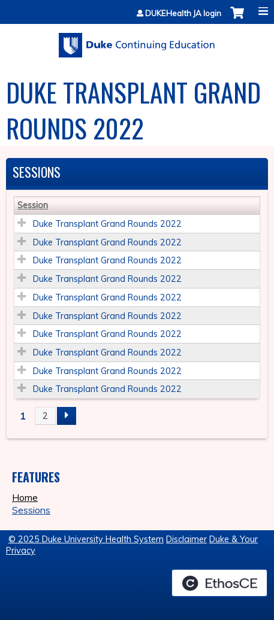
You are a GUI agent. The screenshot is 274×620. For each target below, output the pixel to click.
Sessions (31, 510)
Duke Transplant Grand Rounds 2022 (107, 223)
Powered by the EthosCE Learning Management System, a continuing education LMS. (219, 583)
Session (32, 205)
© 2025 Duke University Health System (86, 539)
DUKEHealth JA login (183, 13)
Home (25, 497)
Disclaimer (186, 539)
